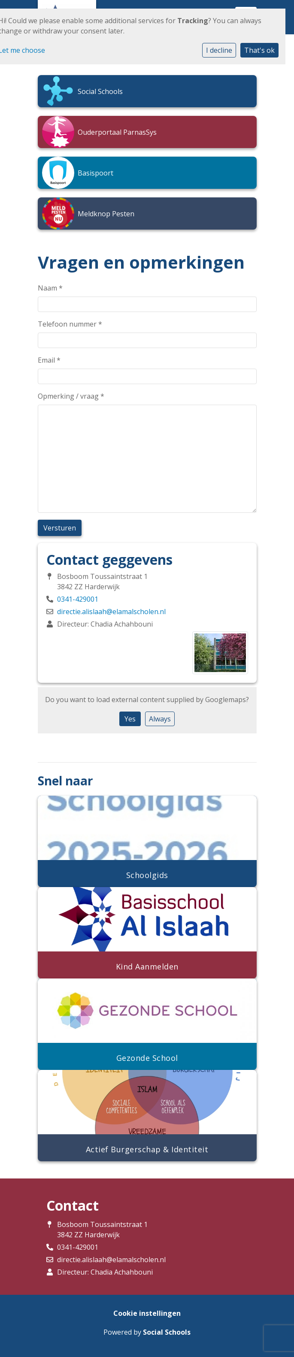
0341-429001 (77, 599)
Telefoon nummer (70, 324)
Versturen (59, 528)
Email (49, 360)
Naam (50, 288)
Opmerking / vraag (71, 396)
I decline (219, 50)
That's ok (259, 50)
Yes (130, 719)
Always (160, 719)
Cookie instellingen (147, 1313)
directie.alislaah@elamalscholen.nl (111, 611)
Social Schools (167, 1332)
